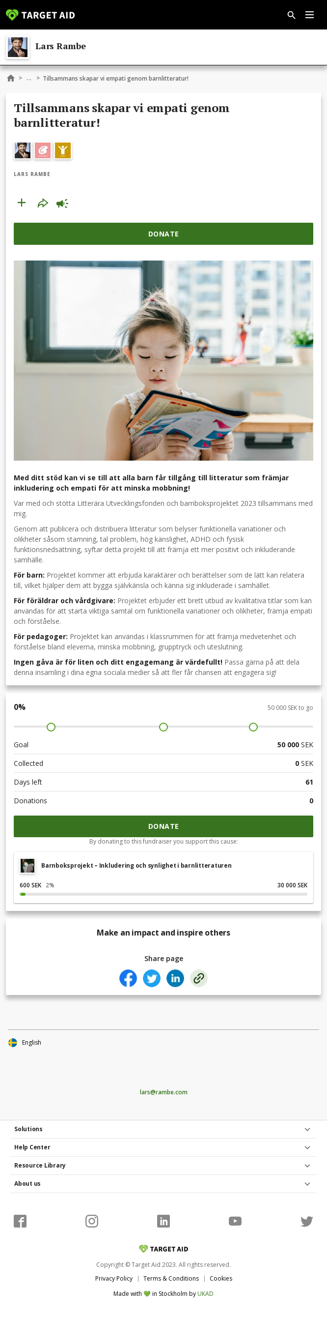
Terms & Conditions (171, 1278)
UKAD (205, 1293)
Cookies (221, 1278)
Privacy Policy (114, 1278)
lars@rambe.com (164, 1092)
